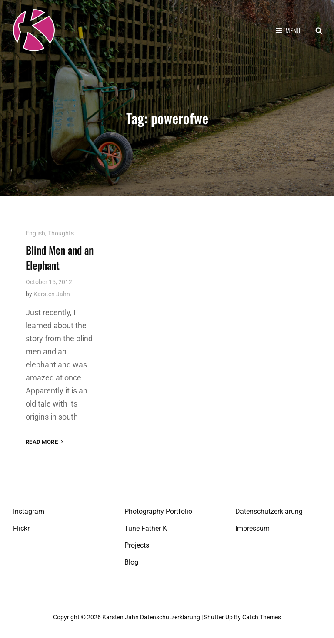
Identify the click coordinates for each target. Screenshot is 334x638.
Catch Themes (261, 617)
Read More (45, 441)
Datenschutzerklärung (269, 511)
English (35, 233)
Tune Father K (145, 528)
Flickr (21, 528)
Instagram (28, 511)
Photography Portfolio (158, 511)
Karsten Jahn (51, 294)
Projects (136, 545)
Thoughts (61, 233)
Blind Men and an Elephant (60, 257)
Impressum (252, 528)
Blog (131, 562)
